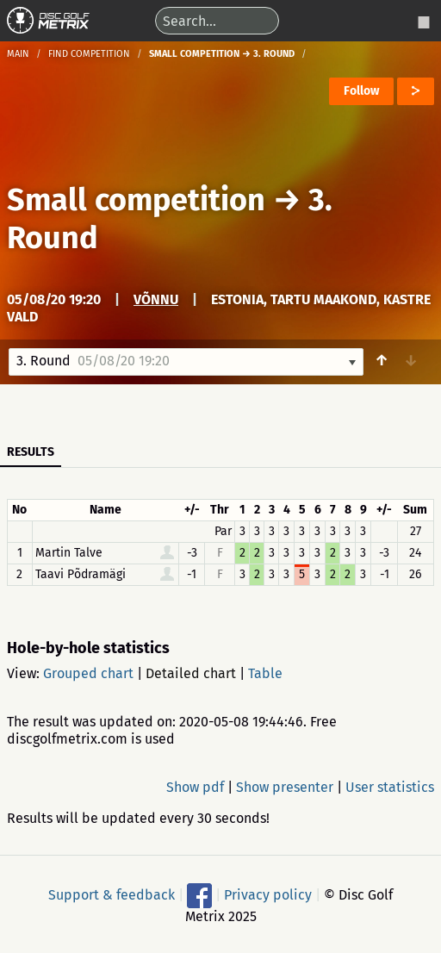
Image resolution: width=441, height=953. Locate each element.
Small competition (136, 200)
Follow (361, 91)
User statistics (389, 787)
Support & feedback (111, 894)
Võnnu (156, 299)
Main (18, 53)
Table (265, 673)
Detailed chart (191, 673)
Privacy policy (268, 894)
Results (30, 452)
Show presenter (284, 787)
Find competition (89, 53)
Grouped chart (88, 673)
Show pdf (195, 787)
